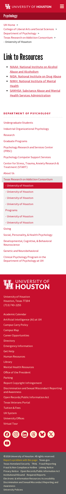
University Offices (14, 418)
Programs (11, 210)
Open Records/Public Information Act (26, 397)
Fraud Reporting (47, 463)
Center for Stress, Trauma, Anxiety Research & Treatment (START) (31, 165)
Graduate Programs (15, 141)
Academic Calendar (15, 314)
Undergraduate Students (18, 122)
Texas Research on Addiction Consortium (28, 37)
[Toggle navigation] (62, 6)
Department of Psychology (20, 33)
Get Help (9, 351)
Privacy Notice (11, 471)
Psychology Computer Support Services (27, 157)
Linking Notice (46, 467)
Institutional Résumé (14, 474)
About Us (9, 173)
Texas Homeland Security (17, 463)
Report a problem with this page (20, 460)
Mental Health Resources (19, 367)
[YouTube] (7, 443)
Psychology (10, 16)
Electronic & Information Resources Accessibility (29, 478)
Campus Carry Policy (16, 325)
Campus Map (11, 330)
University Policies (13, 489)
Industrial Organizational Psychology (26, 129)
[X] (51, 434)
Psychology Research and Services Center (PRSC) (28, 149)
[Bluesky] (42, 434)
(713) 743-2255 (12, 305)
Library (8, 361)
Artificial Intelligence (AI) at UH (23, 319)
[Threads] (33, 434)
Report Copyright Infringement (23, 383)
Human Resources (14, 356)
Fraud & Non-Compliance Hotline (20, 467)
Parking (8, 377)
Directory (9, 340)
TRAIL (34, 463)
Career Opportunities (16, 335)
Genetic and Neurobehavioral (21, 251)
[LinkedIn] (24, 434)
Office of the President (17, 372)
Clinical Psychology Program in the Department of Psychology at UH (25, 258)
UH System (10, 413)
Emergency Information (18, 346)
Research (9, 135)
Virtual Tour (11, 423)
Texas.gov (44, 460)
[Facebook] (7, 434)
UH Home (9, 25)
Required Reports (36, 474)
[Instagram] (15, 434)
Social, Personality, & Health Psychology (28, 235)
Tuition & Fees (12, 407)
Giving (7, 228)
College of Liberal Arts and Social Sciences (29, 29)
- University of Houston (19, 185)
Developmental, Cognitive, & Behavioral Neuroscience (28, 242)
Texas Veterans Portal (17, 402)
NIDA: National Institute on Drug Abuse (35, 76)
